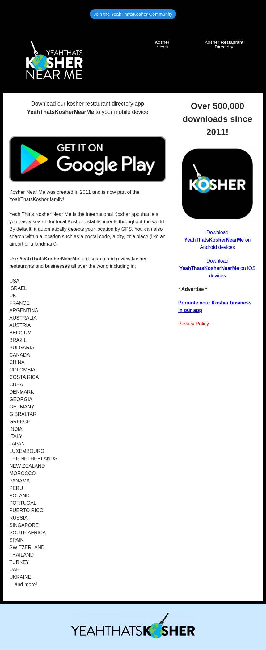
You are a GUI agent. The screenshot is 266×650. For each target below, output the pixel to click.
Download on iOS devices (217, 268)
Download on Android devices (217, 240)
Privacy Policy (193, 323)
